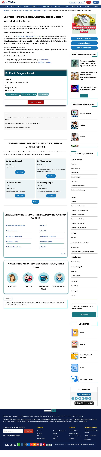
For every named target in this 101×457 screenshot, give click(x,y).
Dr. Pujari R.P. (43, 225)
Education (88, 6)
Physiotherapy (75, 261)
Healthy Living (16, 6)
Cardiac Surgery (75, 177)
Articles (58, 6)
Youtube (37, 444)
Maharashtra (37, 10)
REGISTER (96, 2)
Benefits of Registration (59, 431)
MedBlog (55, 436)
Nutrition (73, 237)
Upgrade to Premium (35, 102)
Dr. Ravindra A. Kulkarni (46, 241)
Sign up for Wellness (84, 39)
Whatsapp (18, 444)
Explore (5, 6)
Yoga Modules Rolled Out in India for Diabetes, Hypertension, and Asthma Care (88, 76)
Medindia (6, 10)
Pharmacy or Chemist (86, 379)
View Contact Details (13, 94)
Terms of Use (91, 444)
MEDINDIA (8, 2)
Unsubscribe (88, 439)
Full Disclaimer (83, 421)
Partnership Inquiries (91, 427)
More (96, 6)
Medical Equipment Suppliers (86, 356)
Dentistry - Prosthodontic (78, 227)
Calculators (47, 6)
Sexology (73, 295)
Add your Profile (84, 314)
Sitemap (55, 433)
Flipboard (44, 444)
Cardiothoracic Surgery (78, 185)
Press (54, 438)
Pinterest (31, 444)
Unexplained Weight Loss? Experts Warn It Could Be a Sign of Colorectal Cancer (88, 63)
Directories (76, 6)
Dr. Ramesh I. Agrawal (12, 231)
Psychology (74, 285)
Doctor (82, 332)
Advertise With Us (73, 430)
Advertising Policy (73, 433)
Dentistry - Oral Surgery (78, 214)
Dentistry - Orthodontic (78, 219)
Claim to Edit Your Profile (29, 94)
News (26, 6)
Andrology (74, 164)
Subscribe (29, 431)
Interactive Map (43, 94)
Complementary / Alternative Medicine (82, 251)
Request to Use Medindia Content (91, 431)
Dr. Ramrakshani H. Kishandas (48, 236)
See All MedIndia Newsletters (11, 435)
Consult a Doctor (84, 43)
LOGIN (88, 2)
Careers (39, 430)
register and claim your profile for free (29, 36)
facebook (22, 444)
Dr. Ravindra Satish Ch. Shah (14, 247)
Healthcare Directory (15, 10)
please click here (44, 60)
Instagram (41, 444)
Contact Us (72, 427)
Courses (39, 433)
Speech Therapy (75, 275)
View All (35, 201)
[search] (47, 410)
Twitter (25, 444)
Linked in (28, 444)
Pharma (82, 368)
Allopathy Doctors (27, 10)
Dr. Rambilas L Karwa (12, 241)
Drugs (67, 6)
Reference (8, 298)
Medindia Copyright (75, 444)
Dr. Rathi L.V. (43, 247)
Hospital (82, 344)
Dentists (82, 125)
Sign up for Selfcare (84, 48)
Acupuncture (75, 247)
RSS (34, 444)
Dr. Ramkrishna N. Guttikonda (14, 236)
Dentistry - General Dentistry (79, 210)
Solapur (44, 10)
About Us (40, 427)
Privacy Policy (84, 444)
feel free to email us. (44, 62)
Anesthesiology (75, 168)
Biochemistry (75, 172)
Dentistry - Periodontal (77, 223)
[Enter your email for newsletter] (13, 431)
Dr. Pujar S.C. (43, 231)
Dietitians (83, 137)
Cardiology (74, 181)
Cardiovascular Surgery (78, 190)
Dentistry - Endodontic (77, 206)
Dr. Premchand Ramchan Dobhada (15, 225)
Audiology (74, 271)
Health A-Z (36, 6)
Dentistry (73, 201)
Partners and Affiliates (74, 436)
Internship (39, 436)
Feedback (71, 438)
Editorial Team (41, 438)
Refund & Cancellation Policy (90, 436)
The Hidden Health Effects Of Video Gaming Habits (88, 88)
